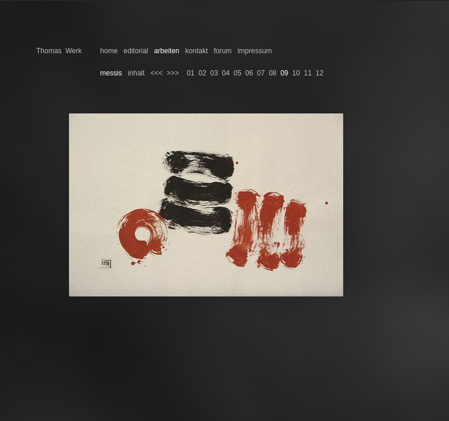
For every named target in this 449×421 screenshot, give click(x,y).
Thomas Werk (59, 51)
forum (223, 51)
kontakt (196, 51)
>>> (173, 73)
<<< (156, 73)
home (109, 51)
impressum (254, 51)
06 (249, 73)
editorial (135, 51)
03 (213, 73)
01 (190, 73)
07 (261, 73)
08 (273, 73)
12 (319, 73)
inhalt (136, 73)
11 (308, 73)
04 (226, 73)
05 (237, 73)
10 (296, 73)
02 (202, 73)
